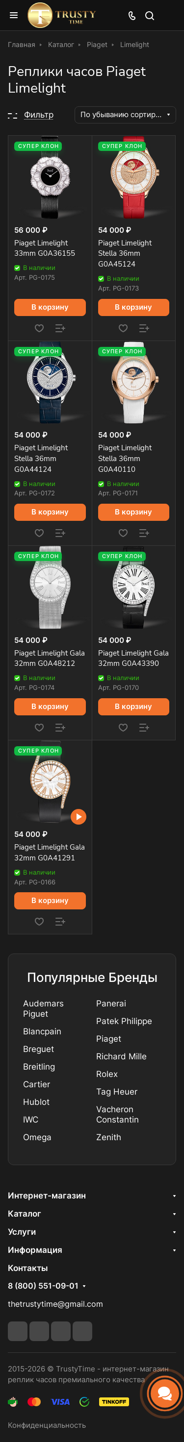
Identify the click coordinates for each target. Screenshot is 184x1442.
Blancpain (42, 1031)
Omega (37, 1137)
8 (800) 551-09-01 (43, 1286)
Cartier (36, 1084)
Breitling (39, 1067)
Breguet (38, 1049)
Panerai (111, 1003)
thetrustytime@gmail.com (55, 1304)
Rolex (107, 1074)
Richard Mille (121, 1056)
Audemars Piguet (43, 1009)
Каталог (24, 1214)
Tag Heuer (116, 1092)
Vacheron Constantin (117, 1114)
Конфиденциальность (47, 1425)
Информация (35, 1250)
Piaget (108, 1039)
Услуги (22, 1232)
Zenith (108, 1137)
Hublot (36, 1102)
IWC (30, 1119)
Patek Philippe (124, 1021)
